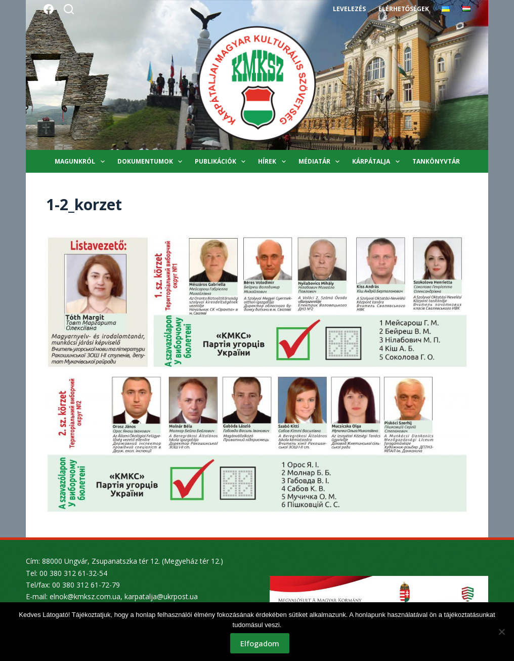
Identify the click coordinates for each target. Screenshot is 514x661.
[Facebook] (49, 9)
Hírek (273, 161)
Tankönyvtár (436, 161)
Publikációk (222, 161)
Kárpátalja (377, 161)
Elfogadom (259, 643)
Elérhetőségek (403, 9)
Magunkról (81, 161)
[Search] (69, 9)
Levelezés (349, 9)
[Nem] (501, 632)
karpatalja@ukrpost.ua (161, 596)
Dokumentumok (151, 161)
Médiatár (321, 161)
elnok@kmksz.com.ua (85, 596)
